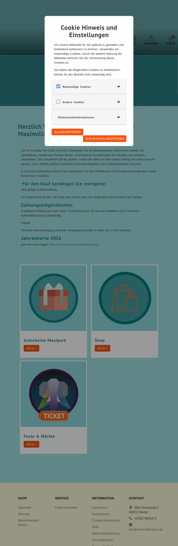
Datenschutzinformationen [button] (76, 117)
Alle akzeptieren (67, 132)
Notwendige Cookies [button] (77, 86)
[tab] (89, 87)
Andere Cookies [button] (73, 102)
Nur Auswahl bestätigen (104, 138)
